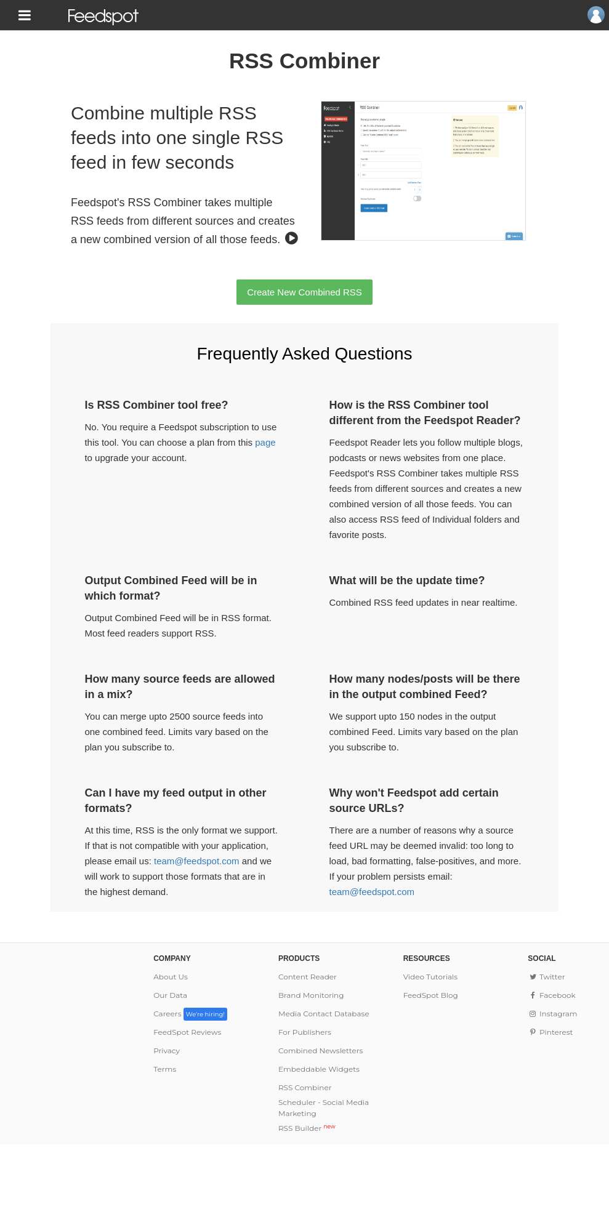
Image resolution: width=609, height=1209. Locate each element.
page (265, 442)
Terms (164, 1069)
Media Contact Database (323, 1013)
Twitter (546, 976)
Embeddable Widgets (319, 1069)
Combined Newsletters (320, 1050)
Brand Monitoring (311, 995)
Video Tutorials (430, 976)
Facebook (551, 995)
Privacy (166, 1050)
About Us (170, 976)
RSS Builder (307, 1128)
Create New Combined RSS (304, 292)
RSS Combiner (305, 1087)
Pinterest (550, 1032)
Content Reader (307, 976)
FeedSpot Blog (430, 995)
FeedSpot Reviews (187, 1032)
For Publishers (304, 1032)
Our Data (170, 995)
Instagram (552, 1013)
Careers (190, 1013)
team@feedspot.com (197, 861)
